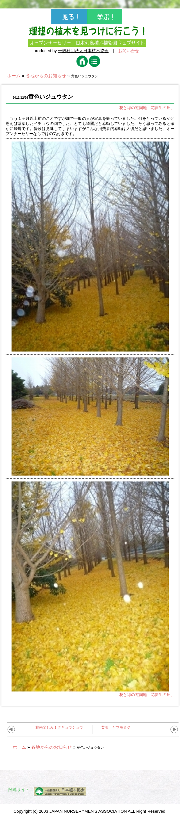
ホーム (14, 75)
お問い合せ (128, 50)
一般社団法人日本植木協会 (83, 50)
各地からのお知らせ (46, 75)
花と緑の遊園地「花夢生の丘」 (146, 107)
